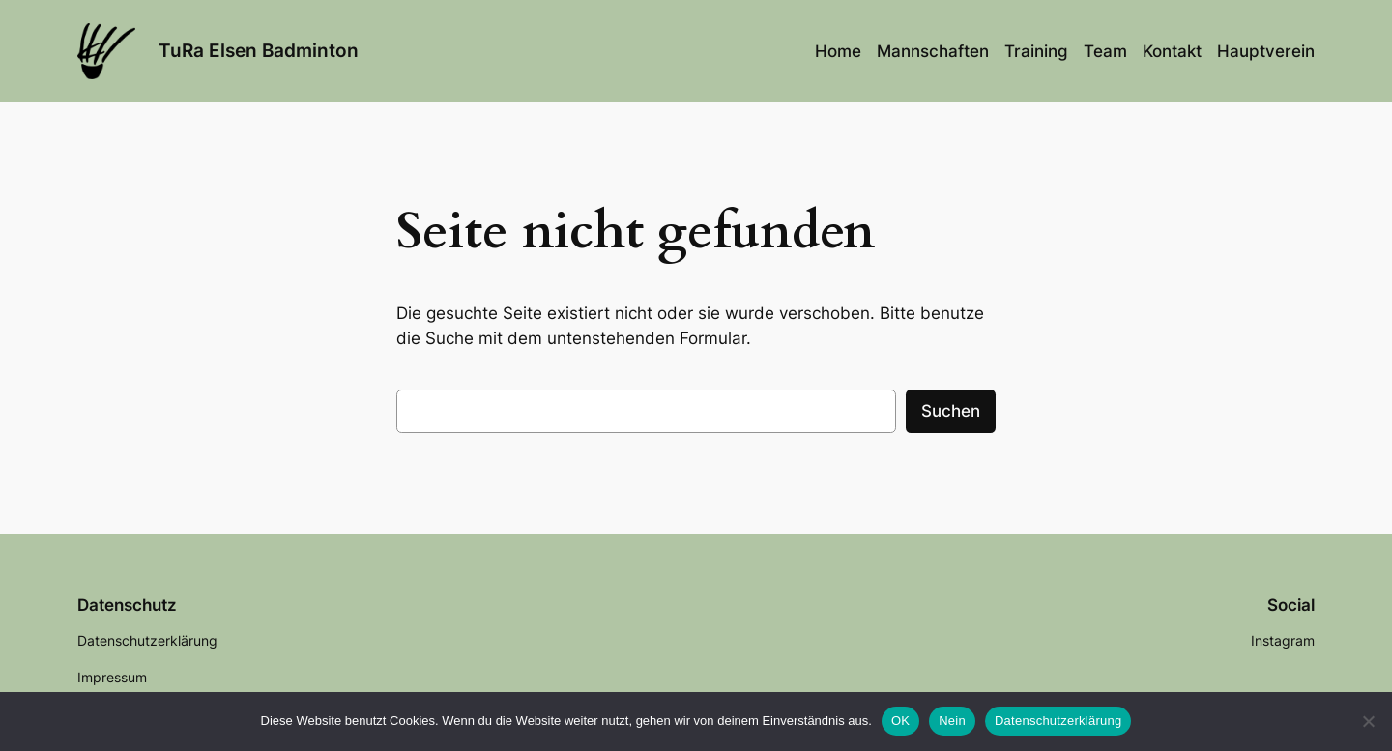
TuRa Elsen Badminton (259, 50)
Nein (952, 720)
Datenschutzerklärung (1058, 720)
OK (900, 720)
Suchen (950, 410)
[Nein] (1368, 721)
